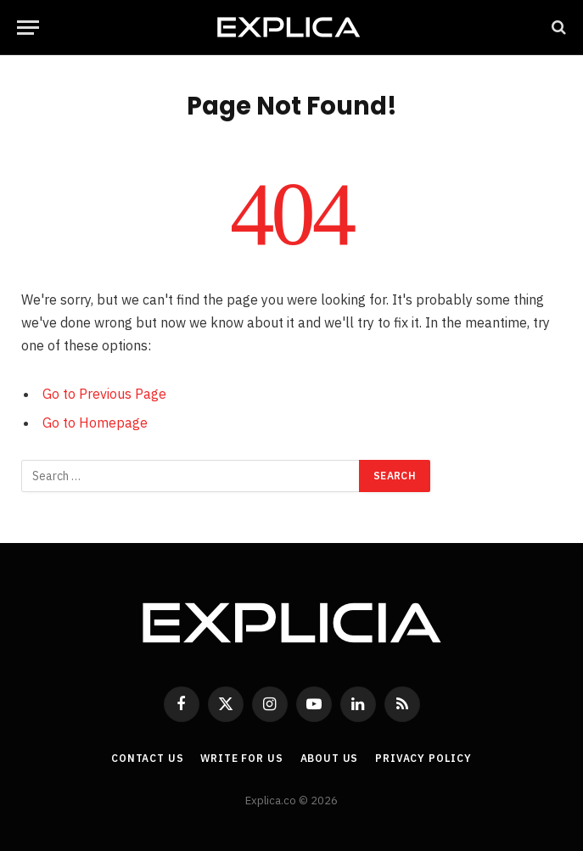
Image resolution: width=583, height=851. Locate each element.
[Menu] (28, 27)
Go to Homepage (95, 422)
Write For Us (241, 758)
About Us (329, 758)
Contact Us (147, 758)
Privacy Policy (423, 758)
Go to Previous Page (104, 393)
